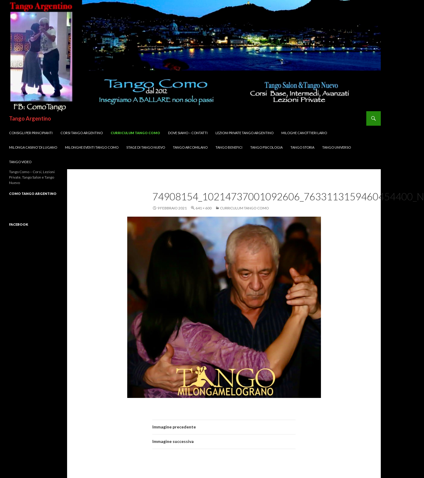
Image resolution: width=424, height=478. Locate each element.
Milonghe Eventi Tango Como (91, 147)
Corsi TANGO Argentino (81, 133)
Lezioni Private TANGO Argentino (244, 133)
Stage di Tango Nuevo (145, 147)
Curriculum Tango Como (135, 133)
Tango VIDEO (20, 162)
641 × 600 (204, 208)
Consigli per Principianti (31, 133)
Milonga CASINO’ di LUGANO (33, 147)
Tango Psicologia (266, 147)
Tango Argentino (30, 118)
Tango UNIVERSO (336, 147)
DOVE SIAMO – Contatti (188, 133)
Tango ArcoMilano (190, 147)
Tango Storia (302, 147)
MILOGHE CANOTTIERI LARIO (304, 133)
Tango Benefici (228, 147)
